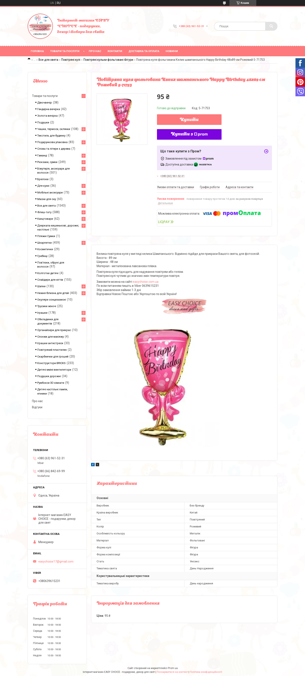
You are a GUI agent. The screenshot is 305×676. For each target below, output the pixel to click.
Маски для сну (46, 199)
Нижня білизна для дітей (53, 293)
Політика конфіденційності (206, 671)
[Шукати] (271, 26)
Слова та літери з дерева (53, 148)
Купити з (189, 134)
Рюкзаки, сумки (47, 162)
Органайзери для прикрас (54, 330)
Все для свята (48, 59)
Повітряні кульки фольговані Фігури (108, 59)
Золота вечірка (47, 115)
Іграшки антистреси (50, 343)
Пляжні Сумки (46, 236)
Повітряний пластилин (52, 349)
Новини (172, 51)
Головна (37, 51)
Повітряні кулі (70, 59)
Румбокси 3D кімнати (50, 382)
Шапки (41, 286)
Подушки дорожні (49, 376)
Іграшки (42, 312)
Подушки (43, 122)
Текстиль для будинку (51, 135)
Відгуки (37, 407)
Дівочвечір (44, 102)
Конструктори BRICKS (51, 363)
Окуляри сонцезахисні (51, 299)
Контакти (115, 51)
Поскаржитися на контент (172, 671)
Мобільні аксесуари (50, 192)
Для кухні (43, 185)
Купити (189, 120)
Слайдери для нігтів (50, 279)
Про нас (95, 51)
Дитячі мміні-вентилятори (54, 369)
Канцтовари (45, 218)
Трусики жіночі (46, 306)
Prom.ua (173, 668)
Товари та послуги (64, 51)
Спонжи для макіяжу (50, 336)
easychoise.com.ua (145, 281)
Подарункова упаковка (52, 142)
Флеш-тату (44, 212)
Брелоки (43, 179)
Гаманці (42, 155)
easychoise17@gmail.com (55, 561)
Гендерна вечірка (48, 109)
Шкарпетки (44, 242)
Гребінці (42, 256)
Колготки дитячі (47, 273)
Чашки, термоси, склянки (53, 129)
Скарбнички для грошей (52, 356)
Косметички (45, 249)
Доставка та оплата (144, 51)
